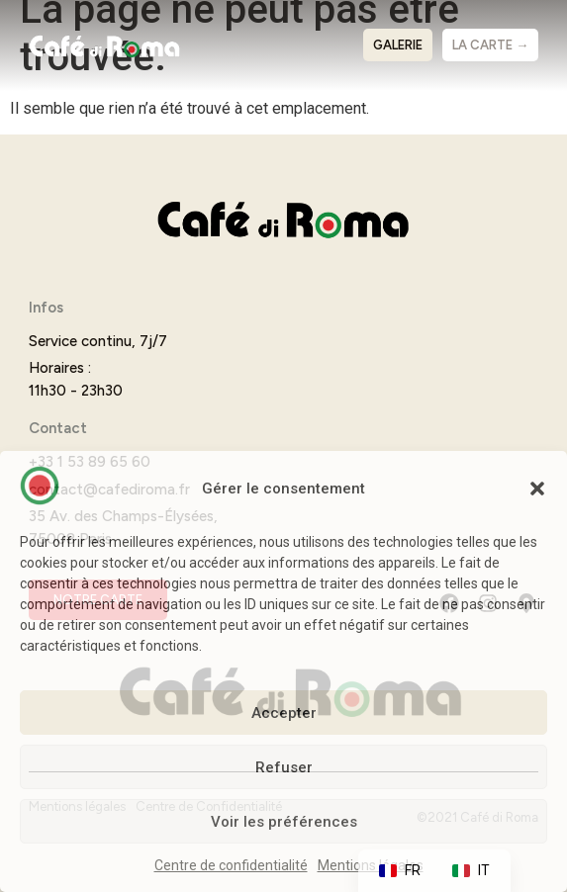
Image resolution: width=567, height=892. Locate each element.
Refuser (284, 767)
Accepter (284, 713)
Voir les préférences (284, 822)
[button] (537, 488)
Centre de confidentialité (231, 865)
